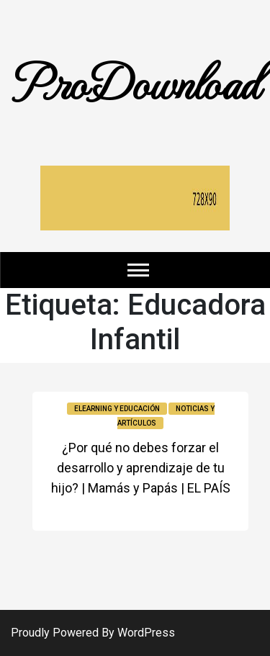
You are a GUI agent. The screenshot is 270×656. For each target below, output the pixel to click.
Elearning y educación (117, 409)
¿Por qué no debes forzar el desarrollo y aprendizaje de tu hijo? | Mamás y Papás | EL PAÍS (140, 467)
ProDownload (135, 81)
